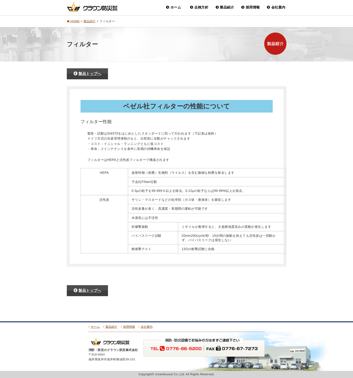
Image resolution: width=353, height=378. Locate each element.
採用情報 (250, 7)
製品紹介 (225, 7)
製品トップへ (87, 73)
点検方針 (199, 7)
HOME (73, 21)
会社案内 (276, 7)
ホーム (173, 7)
